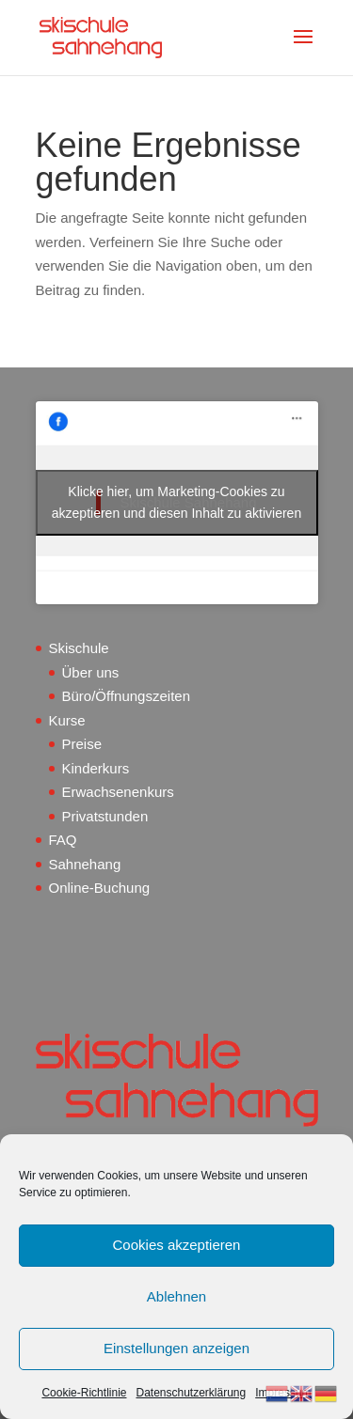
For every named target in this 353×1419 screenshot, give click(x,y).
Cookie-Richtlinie (83, 1392)
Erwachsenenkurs (118, 792)
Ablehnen (176, 1296)
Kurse (67, 720)
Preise (82, 744)
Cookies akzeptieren (177, 1245)
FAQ (63, 840)
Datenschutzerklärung (191, 1392)
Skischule (79, 648)
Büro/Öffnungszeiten (126, 696)
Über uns (91, 672)
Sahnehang (85, 864)
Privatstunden (105, 816)
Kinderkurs (96, 768)
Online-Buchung (100, 888)
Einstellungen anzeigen (176, 1348)
